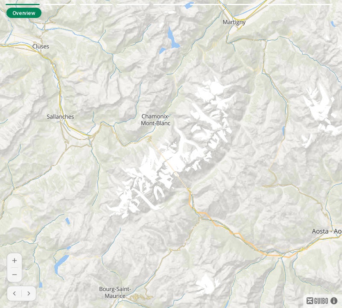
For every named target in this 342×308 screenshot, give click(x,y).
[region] (171, 154)
